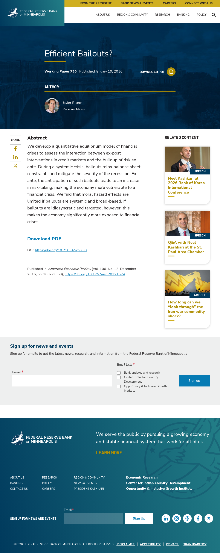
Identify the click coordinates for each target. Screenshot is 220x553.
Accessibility (150, 544)
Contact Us (19, 489)
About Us (103, 15)
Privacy (172, 544)
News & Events (85, 483)
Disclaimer (125, 544)
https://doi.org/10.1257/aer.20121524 (95, 274)
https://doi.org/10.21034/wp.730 (61, 250)
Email (16, 372)
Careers (169, 3)
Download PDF (44, 239)
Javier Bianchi (73, 102)
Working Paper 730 (60, 71)
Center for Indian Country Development (141, 379)
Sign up (194, 380)
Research (162, 15)
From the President (96, 3)
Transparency (194, 544)
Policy (201, 15)
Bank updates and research (142, 373)
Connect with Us (198, 3)
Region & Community (132, 15)
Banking (183, 15)
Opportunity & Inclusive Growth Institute (145, 388)
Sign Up (139, 518)
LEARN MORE (109, 452)
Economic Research (142, 477)
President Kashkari (89, 489)
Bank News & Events (137, 3)
